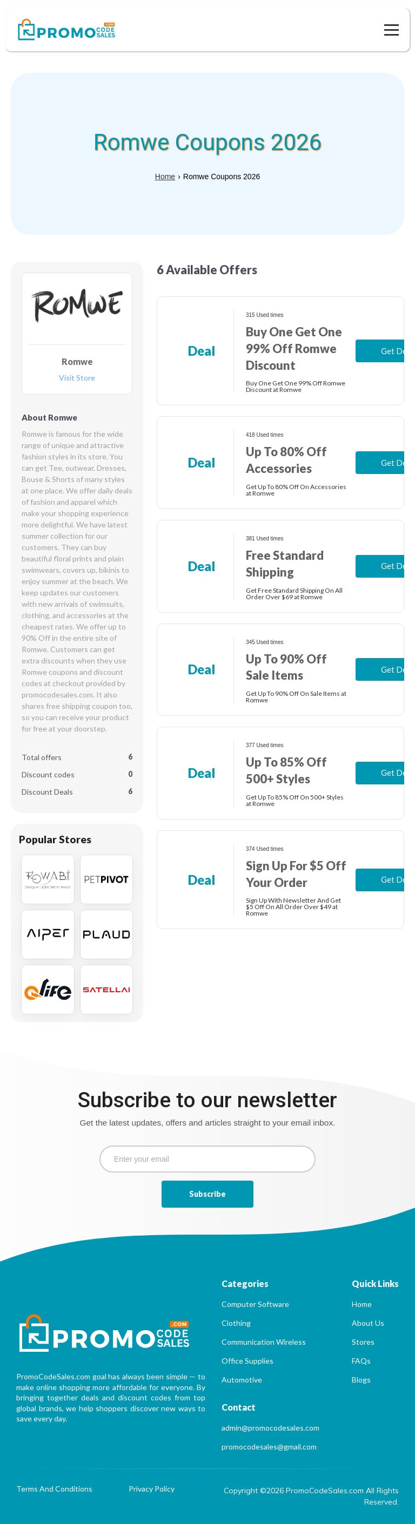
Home (165, 176)
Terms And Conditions (54, 1489)
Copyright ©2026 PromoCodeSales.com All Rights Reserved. (311, 1496)
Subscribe (207, 1193)
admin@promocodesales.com (270, 1427)
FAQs (361, 1360)
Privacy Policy (152, 1489)
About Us (368, 1322)
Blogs (361, 1379)
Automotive (242, 1379)
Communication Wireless (264, 1341)
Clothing (236, 1322)
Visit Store (77, 378)
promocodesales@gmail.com (269, 1446)
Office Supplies (247, 1360)
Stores (363, 1341)
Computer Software (255, 1304)
